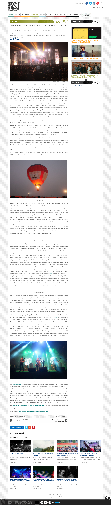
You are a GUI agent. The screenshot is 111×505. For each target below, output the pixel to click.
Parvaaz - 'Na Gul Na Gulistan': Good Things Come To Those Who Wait (84, 76)
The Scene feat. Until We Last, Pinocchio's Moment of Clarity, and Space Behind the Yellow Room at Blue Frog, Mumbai (20, 481)
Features (25, 15)
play (46, 503)
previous (41, 502)
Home (11, 15)
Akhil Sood (14, 39)
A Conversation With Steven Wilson (84, 58)
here (51, 273)
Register (100, 7)
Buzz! (17, 15)
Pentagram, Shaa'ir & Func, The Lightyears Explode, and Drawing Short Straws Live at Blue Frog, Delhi (43, 481)
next (50, 502)
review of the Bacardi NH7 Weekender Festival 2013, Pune (33, 411)
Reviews (34, 15)
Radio (42, 15)
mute (53, 502)
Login (93, 7)
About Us (49, 494)
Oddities (50, 15)
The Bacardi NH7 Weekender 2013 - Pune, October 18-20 (67, 454)
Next (86, 80)
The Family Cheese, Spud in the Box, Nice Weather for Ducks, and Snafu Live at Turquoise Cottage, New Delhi (67, 481)
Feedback (62, 494)
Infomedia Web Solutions (59, 497)
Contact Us (55, 494)
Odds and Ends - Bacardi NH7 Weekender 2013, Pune (89, 454)
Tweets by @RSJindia (77, 85)
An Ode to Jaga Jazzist (16, 453)
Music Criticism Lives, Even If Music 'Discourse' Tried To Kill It (84, 41)
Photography (72, 15)
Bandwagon (60, 15)
